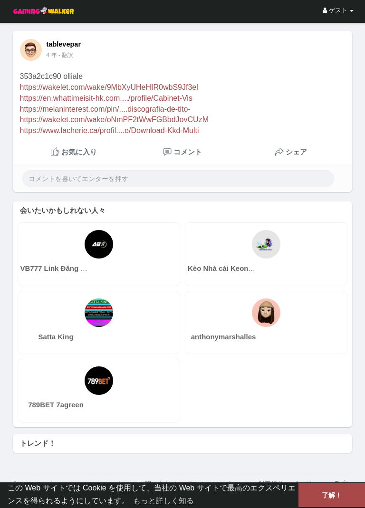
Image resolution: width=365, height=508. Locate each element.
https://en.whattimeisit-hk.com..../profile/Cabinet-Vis (106, 98)
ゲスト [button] (338, 10)
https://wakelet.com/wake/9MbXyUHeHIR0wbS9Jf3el (109, 87)
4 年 (52, 55)
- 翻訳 (65, 55)
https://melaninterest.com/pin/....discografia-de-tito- (105, 109)
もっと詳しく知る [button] (163, 501)
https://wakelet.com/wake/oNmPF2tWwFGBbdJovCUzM (114, 119)
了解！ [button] (332, 495)
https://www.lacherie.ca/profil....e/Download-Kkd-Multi (109, 130)
